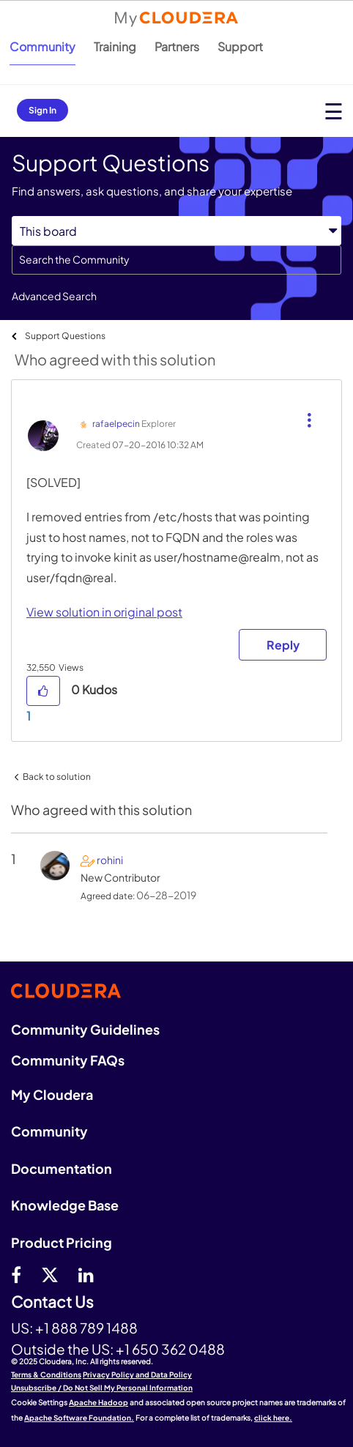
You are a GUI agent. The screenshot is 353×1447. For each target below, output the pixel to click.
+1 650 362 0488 (170, 1349)
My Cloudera (52, 1094)
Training (115, 46)
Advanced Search (54, 295)
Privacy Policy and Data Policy (137, 1374)
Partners (177, 46)
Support (240, 46)
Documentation (61, 1168)
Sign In (42, 110)
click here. (273, 1417)
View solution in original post (104, 612)
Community (42, 46)
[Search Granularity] (176, 231)
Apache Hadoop (98, 1402)
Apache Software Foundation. (79, 1417)
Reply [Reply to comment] (283, 644)
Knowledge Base (65, 1205)
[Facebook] (16, 1274)
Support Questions (65, 335)
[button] (308, 409)
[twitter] (50, 1274)
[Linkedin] (86, 1274)
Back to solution (57, 776)
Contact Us (52, 1302)
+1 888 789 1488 (86, 1327)
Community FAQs (68, 1060)
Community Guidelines (85, 1029)
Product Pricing (61, 1242)
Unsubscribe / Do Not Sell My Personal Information (102, 1387)
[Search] (176, 260)
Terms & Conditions (46, 1374)
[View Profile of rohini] (110, 859)
